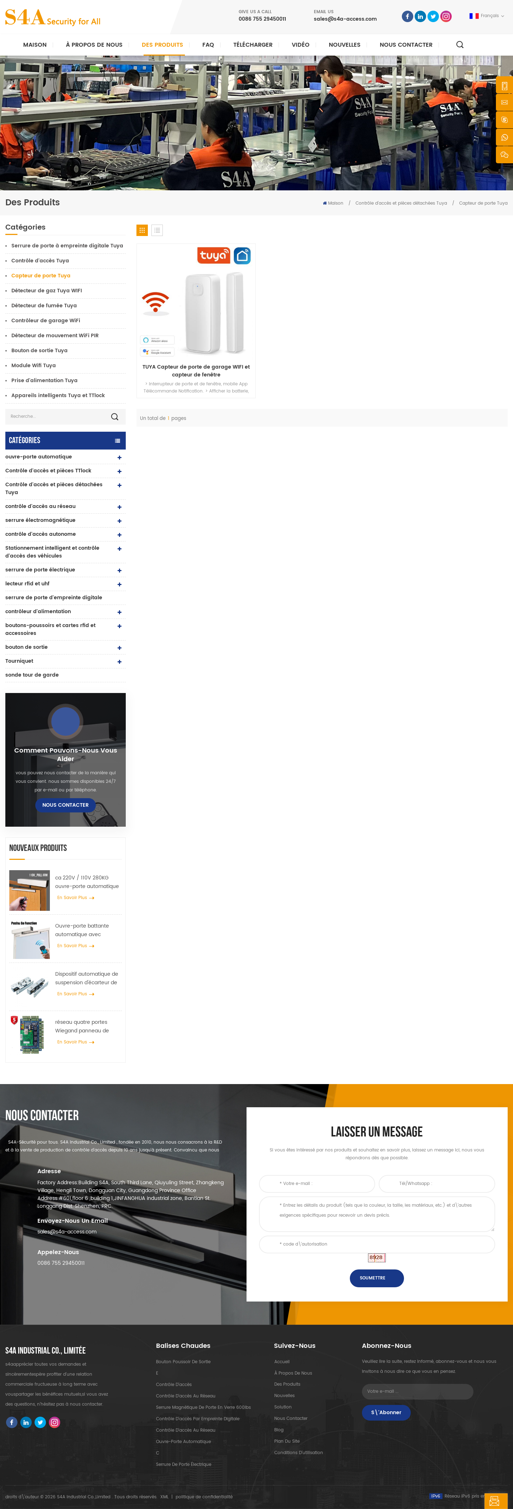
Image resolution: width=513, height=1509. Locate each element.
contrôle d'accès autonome (40, 534)
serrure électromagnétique (40, 520)
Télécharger (253, 45)
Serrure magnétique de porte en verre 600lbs (203, 1407)
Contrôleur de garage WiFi (45, 321)
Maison (35, 45)
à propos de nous (293, 1373)
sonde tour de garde (32, 675)
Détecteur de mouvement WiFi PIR (55, 336)
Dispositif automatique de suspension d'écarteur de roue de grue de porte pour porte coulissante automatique (86, 978)
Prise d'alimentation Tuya (44, 380)
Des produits (162, 45)
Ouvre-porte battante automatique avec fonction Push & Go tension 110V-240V (88, 930)
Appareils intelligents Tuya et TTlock (58, 395)
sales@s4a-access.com (345, 19)
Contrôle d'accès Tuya (40, 261)
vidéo (301, 45)
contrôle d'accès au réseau (40, 506)
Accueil (281, 1362)
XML (164, 1497)
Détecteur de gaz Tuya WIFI (46, 291)
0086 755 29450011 (262, 19)
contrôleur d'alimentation (38, 611)
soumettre (372, 1278)
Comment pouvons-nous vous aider (65, 755)
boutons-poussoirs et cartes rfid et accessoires (50, 629)
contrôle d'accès (174, 1384)
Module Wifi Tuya (33, 365)
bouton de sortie (26, 647)
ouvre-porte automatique (38, 457)
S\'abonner (386, 1412)
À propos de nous (94, 45)
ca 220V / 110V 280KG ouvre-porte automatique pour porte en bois (87, 882)
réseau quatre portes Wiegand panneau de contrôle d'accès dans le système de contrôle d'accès (85, 1026)
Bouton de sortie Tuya (39, 351)
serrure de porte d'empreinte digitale (53, 598)
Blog (278, 1430)
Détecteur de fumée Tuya (44, 306)
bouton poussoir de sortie (183, 1362)
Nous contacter (406, 45)
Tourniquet (19, 661)
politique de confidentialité (204, 1497)
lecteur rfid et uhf (27, 584)
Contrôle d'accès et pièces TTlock (48, 471)
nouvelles (345, 45)
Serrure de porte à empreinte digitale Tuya (67, 246)
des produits (287, 1384)
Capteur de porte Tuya (483, 203)
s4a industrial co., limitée (45, 1351)
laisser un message (469, 1501)
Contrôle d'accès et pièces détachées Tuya (401, 203)
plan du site (286, 1441)
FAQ (208, 45)
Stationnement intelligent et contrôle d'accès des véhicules (52, 552)
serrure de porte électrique (40, 570)
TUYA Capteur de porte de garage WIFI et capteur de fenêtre (180, 339)
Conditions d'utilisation (298, 1453)
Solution (282, 1407)
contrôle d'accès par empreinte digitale (197, 1419)
